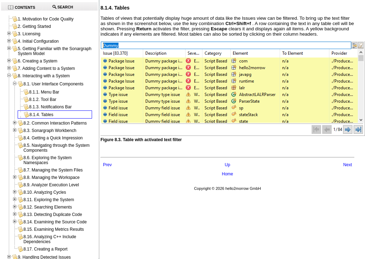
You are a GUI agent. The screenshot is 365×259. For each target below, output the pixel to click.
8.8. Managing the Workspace (51, 177)
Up (227, 164)
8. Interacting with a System (43, 75)
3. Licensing (29, 33)
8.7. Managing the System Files (53, 170)
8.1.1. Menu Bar (44, 92)
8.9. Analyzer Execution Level (51, 184)
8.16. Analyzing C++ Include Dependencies (49, 239)
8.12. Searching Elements (47, 207)
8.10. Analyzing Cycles (44, 192)
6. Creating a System (37, 61)
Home (227, 173)
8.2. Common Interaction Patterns (54, 123)
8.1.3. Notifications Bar (50, 106)
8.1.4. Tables (41, 114)
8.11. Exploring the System (48, 199)
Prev (107, 164)
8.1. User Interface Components (53, 84)
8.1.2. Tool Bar (42, 99)
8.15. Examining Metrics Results (53, 229)
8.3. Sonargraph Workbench (49, 130)
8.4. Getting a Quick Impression (53, 137)
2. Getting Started (34, 26)
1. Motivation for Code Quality (45, 19)
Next (347, 164)
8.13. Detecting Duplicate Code (52, 214)
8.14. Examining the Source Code (54, 221)
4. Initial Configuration (38, 41)
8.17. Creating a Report (45, 249)
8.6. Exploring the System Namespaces (47, 160)
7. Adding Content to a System (46, 68)
